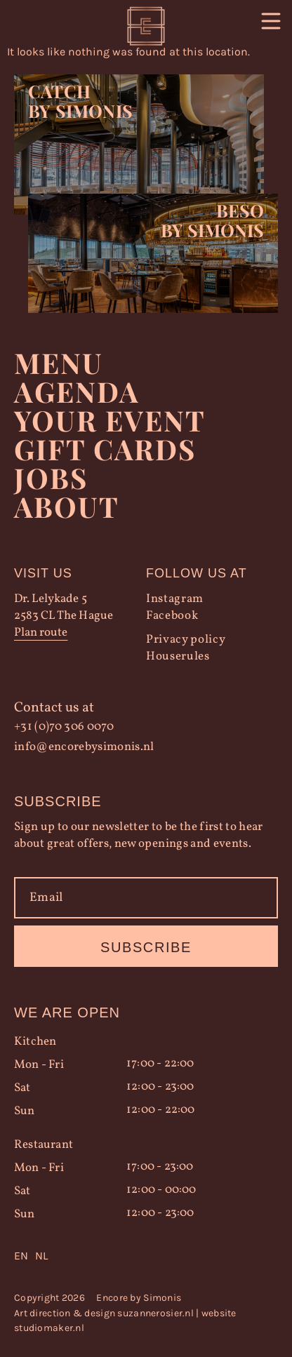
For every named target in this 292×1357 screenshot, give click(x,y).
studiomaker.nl (49, 1328)
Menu (58, 362)
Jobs (51, 477)
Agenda (77, 391)
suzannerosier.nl (155, 1313)
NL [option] (41, 1255)
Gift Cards (105, 448)
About (66, 506)
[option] (41, 1256)
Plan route (40, 632)
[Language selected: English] (146, 1256)
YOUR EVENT (110, 420)
